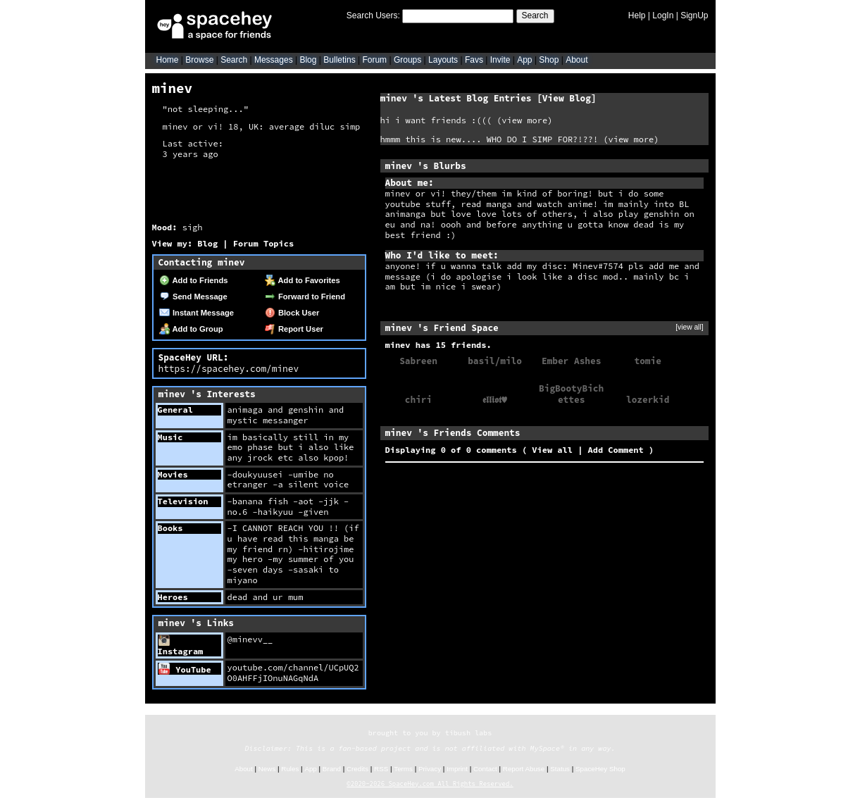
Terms (403, 769)
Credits (357, 769)
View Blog (566, 98)
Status (560, 769)
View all (552, 449)
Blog (307, 60)
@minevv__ (250, 639)
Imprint (457, 769)
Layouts (443, 60)
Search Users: (373, 15)
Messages (273, 60)
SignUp (694, 15)
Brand (332, 769)
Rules (290, 769)
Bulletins (339, 60)
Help (637, 15)
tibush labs (468, 732)
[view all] (689, 327)
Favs (474, 60)
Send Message (193, 296)
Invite (500, 60)
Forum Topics (263, 243)
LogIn (662, 15)
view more (524, 120)
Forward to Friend (305, 296)
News (267, 769)
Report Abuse (523, 769)
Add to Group (191, 329)
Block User (292, 312)
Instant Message (196, 312)
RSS (381, 769)
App (524, 60)
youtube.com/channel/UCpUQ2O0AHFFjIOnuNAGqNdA (293, 672)
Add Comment (616, 449)
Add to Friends (193, 280)
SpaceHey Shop (600, 769)
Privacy (429, 769)
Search (535, 15)
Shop (549, 60)
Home (167, 60)
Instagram (181, 645)
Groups (407, 60)
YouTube (184, 669)
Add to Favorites (302, 280)
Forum (374, 60)
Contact (485, 769)
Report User (294, 329)
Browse (199, 60)
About (576, 60)
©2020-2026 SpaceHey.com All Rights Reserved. (430, 783)
